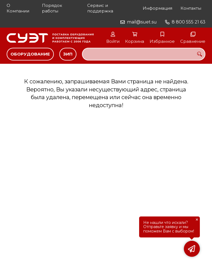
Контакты (191, 8)
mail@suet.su (142, 22)
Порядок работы (52, 8)
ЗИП (68, 54)
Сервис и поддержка (100, 8)
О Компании (18, 8)
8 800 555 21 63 (188, 22)
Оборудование (30, 54)
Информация (157, 8)
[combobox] (143, 54)
